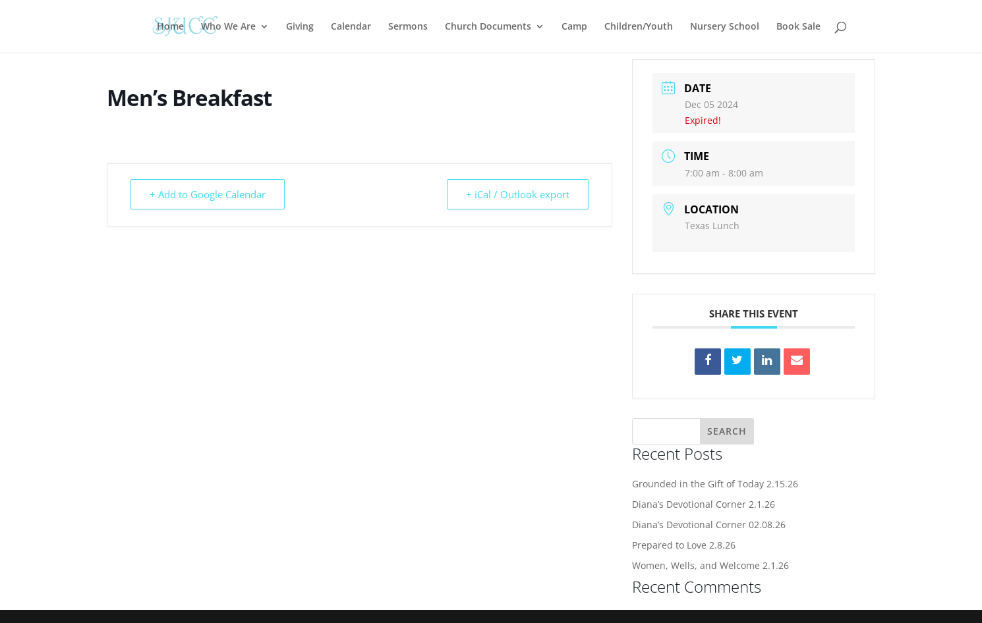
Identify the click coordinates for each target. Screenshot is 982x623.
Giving (300, 27)
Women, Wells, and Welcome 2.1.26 (710, 565)
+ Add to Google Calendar (208, 194)
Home (170, 27)
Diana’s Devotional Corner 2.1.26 (703, 504)
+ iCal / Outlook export (517, 194)
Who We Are (228, 27)
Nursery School (724, 27)
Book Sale (798, 27)
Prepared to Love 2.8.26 (684, 545)
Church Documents (488, 27)
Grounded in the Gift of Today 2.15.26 (715, 483)
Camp (574, 27)
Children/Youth (638, 27)
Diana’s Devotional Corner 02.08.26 (709, 524)
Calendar (351, 27)
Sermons (408, 27)
